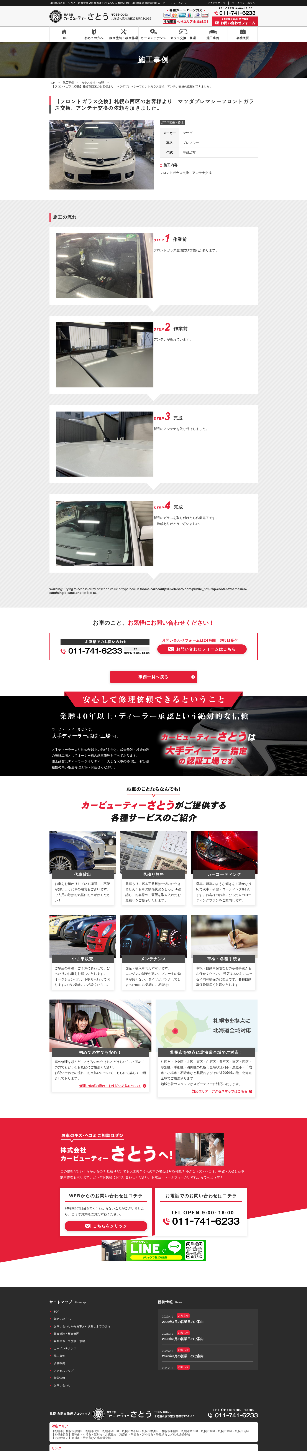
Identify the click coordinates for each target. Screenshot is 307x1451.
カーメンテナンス (153, 38)
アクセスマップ (216, 3)
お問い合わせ (62, 1363)
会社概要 (242, 38)
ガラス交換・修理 (183, 38)
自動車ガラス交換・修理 (69, 1319)
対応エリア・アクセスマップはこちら (219, 1070)
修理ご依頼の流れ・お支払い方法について (110, 1064)
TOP (64, 38)
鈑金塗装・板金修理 (123, 38)
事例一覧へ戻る (153, 656)
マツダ (187, 133)
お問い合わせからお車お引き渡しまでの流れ (82, 1304)
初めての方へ (93, 38)
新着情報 (59, 1356)
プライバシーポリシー (245, 3)
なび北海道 (59, 1431)
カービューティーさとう (146, 1446)
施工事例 (213, 38)
